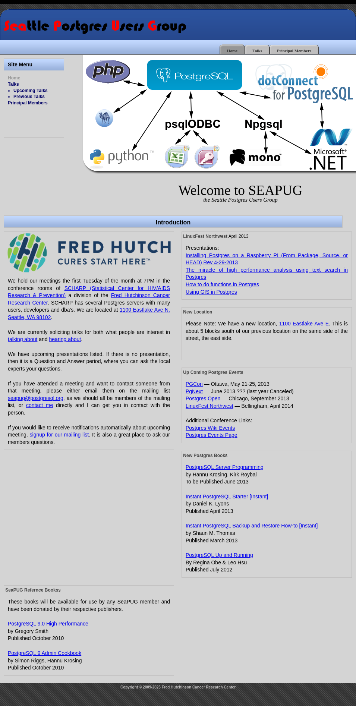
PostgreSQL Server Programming (225, 467)
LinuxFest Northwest (209, 406)
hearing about (65, 339)
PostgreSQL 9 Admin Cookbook (44, 653)
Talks (257, 50)
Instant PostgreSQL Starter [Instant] (227, 496)
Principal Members (294, 50)
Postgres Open (203, 398)
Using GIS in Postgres (211, 292)
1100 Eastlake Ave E (304, 324)
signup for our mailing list (59, 435)
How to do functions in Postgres (222, 284)
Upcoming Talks (30, 90)
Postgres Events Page (211, 435)
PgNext (194, 391)
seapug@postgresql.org (35, 398)
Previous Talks (29, 96)
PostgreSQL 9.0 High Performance (48, 624)
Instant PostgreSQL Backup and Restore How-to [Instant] (252, 526)
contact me (39, 405)
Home (232, 50)
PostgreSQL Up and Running (219, 555)
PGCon (194, 384)
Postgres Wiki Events (210, 428)
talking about (22, 339)
